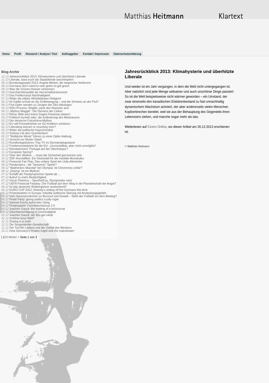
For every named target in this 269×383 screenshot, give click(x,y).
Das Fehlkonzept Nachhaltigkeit (29, 95)
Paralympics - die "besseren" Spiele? (33, 164)
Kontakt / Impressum (96, 54)
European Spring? (21, 152)
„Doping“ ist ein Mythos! (24, 170)
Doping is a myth (20, 221)
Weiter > (13, 237)
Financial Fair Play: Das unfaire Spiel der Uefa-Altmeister (45, 161)
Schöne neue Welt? (22, 218)
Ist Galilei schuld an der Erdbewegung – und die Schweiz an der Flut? (54, 101)
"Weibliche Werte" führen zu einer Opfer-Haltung (40, 136)
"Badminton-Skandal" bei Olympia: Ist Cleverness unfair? (45, 167)
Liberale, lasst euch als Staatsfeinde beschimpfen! (41, 79)
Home (6, 54)
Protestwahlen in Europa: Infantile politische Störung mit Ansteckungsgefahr (57, 193)
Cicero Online (157, 127)
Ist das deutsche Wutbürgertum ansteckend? (38, 186)
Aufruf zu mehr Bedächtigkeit (27, 177)
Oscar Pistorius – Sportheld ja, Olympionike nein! (40, 180)
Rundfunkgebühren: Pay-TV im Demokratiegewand (42, 142)
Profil (17, 54)
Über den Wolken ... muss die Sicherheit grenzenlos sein (45, 155)
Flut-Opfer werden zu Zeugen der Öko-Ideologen (40, 104)
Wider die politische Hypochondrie (31, 130)
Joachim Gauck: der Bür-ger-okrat (31, 215)
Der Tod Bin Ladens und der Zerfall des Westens (40, 227)
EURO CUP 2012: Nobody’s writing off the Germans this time (48, 189)
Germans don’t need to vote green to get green (39, 85)
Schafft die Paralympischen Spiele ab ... (34, 174)
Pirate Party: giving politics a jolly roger (34, 199)
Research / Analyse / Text (41, 54)
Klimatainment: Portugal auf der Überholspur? (38, 148)
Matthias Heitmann (138, 146)
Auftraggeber (70, 54)
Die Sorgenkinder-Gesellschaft (29, 224)
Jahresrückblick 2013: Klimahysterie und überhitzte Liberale (47, 76)
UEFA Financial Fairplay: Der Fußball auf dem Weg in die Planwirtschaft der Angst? (62, 183)
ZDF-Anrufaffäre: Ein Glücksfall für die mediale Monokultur (46, 158)
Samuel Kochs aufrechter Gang (29, 202)
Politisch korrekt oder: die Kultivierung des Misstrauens (44, 117)
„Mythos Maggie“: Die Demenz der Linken (36, 111)
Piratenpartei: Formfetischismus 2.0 (32, 205)
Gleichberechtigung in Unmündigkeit (32, 211)
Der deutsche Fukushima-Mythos (30, 120)
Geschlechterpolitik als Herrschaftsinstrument (38, 92)
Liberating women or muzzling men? (32, 126)
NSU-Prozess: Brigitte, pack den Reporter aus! (39, 107)
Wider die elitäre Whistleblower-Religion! (35, 98)
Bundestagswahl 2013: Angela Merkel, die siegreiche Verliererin (50, 82)
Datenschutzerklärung (127, 54)
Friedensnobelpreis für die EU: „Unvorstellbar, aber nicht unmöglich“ (52, 145)
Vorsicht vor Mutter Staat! (25, 139)
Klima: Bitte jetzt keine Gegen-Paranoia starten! (39, 114)
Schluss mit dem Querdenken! (28, 133)
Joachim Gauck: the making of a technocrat (37, 208)
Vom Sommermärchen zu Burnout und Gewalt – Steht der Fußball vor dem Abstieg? (63, 196)
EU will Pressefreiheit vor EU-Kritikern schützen (39, 123)
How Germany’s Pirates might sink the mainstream (41, 230)
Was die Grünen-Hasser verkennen (32, 89)
